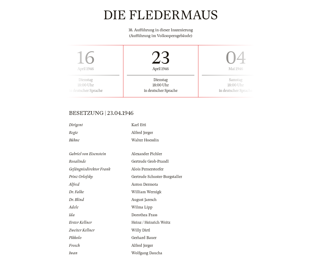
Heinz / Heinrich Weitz (150, 222)
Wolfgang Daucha (146, 253)
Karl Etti (138, 125)
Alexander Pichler (146, 154)
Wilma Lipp (141, 207)
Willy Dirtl (140, 230)
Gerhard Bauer (143, 237)
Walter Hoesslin (145, 140)
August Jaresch (143, 199)
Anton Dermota (144, 184)
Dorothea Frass (144, 215)
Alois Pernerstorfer (147, 169)
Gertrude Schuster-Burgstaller (156, 176)
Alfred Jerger (142, 132)
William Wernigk (146, 192)
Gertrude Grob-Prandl (150, 161)
